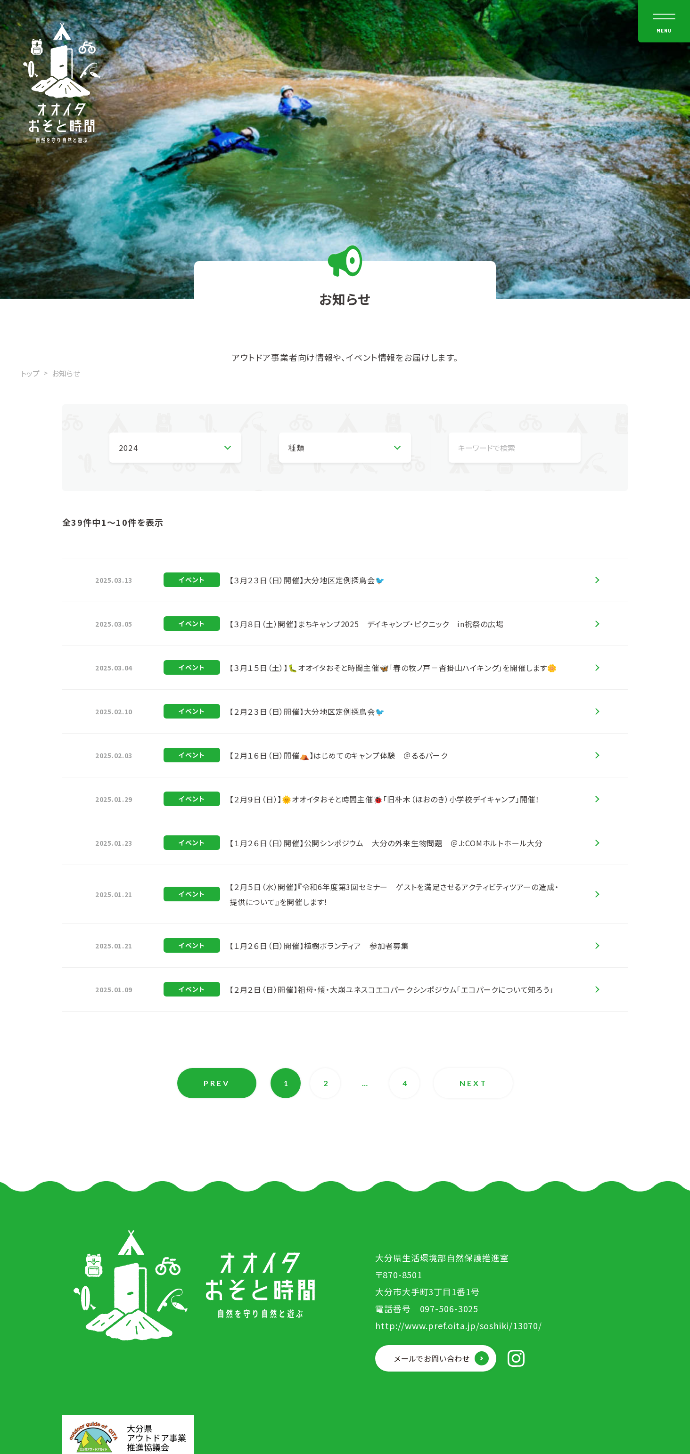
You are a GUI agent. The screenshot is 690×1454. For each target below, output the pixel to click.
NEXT (473, 1082)
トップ (30, 373)
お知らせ (66, 373)
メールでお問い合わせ (432, 1358)
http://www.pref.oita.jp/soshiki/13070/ (458, 1325)
